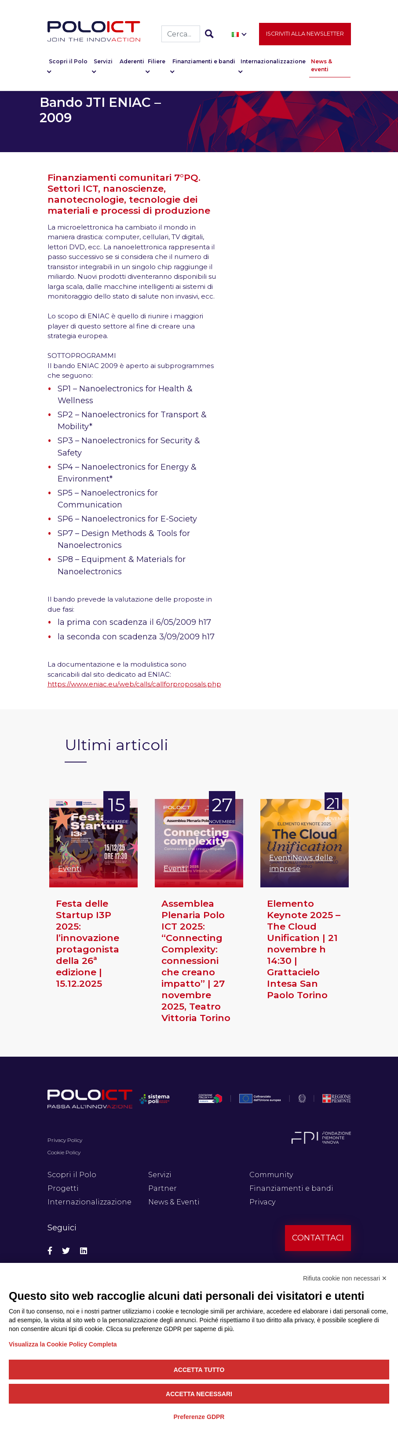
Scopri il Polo (68, 61)
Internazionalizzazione (273, 61)
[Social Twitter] (66, 1251)
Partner (162, 1188)
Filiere (156, 61)
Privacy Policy (64, 1140)
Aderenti (132, 61)
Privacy (262, 1202)
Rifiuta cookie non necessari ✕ (345, 1278)
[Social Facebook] (49, 1251)
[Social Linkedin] (83, 1251)
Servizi (103, 61)
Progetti (63, 1188)
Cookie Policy (63, 1152)
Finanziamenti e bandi (203, 61)
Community (271, 1175)
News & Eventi (174, 1202)
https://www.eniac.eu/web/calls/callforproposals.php (134, 684)
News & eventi (321, 65)
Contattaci (318, 1238)
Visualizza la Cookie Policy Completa (63, 1344)
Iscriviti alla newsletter (305, 33)
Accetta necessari (199, 1393)
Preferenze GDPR (199, 1416)
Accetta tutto (199, 1369)
